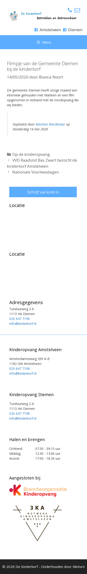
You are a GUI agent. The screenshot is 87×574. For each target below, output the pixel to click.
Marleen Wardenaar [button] (50, 124)
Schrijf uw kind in (43, 192)
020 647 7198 (19, 318)
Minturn (79, 566)
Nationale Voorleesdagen (35, 172)
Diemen (75, 29)
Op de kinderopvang (31, 154)
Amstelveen (50, 29)
